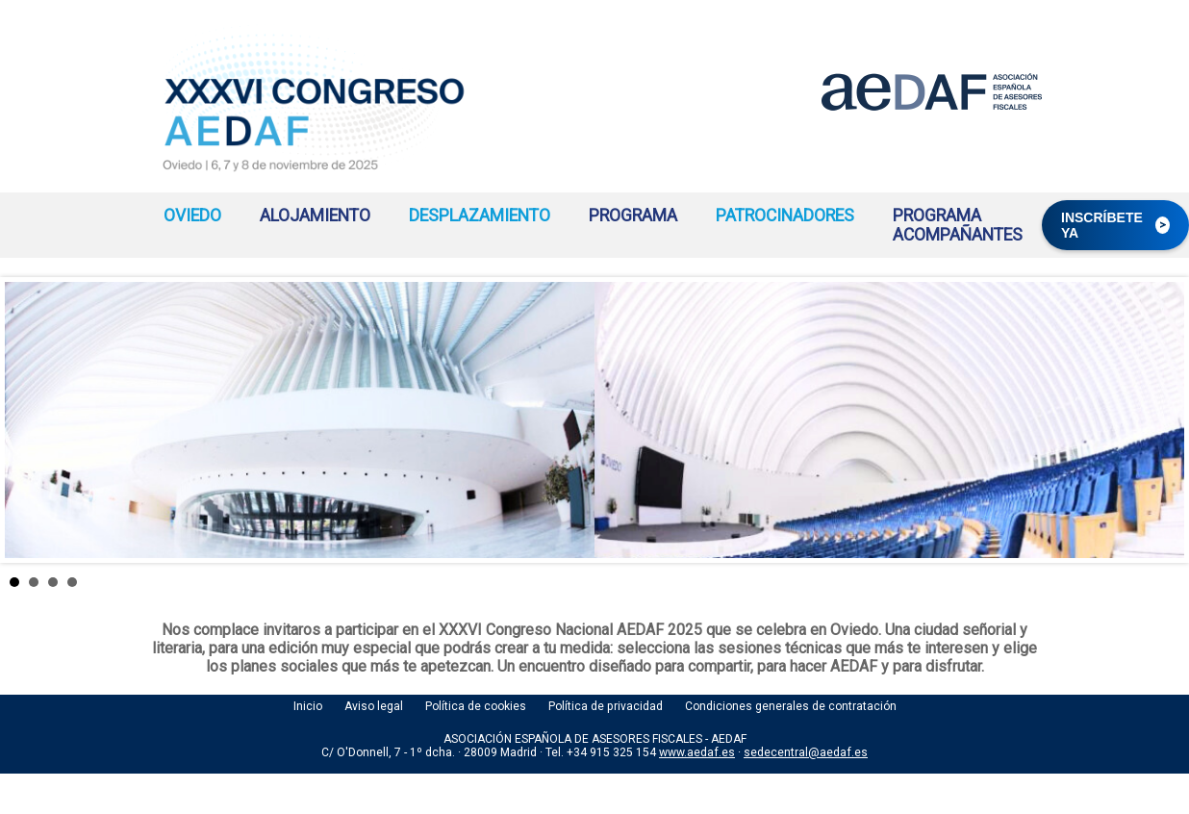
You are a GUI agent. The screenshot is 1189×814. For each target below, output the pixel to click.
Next (1159, 420)
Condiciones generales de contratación (791, 706)
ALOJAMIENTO (315, 215)
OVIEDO (192, 215)
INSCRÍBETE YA (1115, 225)
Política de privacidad (605, 706)
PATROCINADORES (785, 215)
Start (1160, 581)
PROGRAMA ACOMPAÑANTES (958, 225)
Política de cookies (475, 706)
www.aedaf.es (697, 752)
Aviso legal (373, 706)
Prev (29, 420)
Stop (1175, 581)
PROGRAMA (633, 215)
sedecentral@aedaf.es (806, 752)
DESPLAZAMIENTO (479, 215)
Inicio (307, 706)
